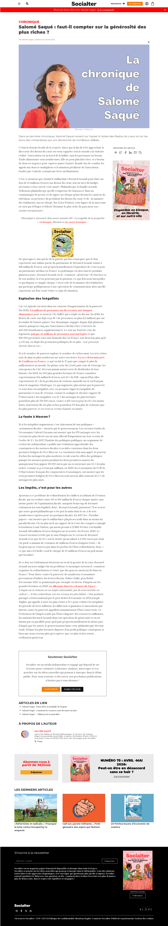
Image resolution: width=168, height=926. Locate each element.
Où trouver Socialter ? (24, 918)
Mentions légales (83, 918)
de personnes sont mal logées (70, 334)
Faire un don (72, 689)
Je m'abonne (135, 4)
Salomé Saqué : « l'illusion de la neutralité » (41, 714)
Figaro (91, 586)
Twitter (38, 741)
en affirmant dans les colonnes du (68, 586)
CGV (38, 918)
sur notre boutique (75, 222)
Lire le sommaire (122, 776)
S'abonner (51, 689)
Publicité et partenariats (122, 918)
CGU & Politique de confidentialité (57, 918)
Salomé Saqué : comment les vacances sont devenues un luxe (49, 710)
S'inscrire (110, 861)
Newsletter (118, 3)
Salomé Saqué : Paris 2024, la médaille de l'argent (44, 707)
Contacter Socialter (101, 918)
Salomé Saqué (28, 40)
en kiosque (45, 222)
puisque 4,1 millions (42, 334)
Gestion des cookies (144, 918)
